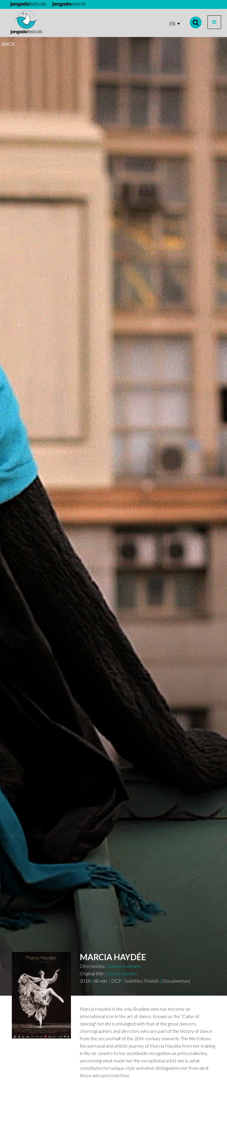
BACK (8, 44)
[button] (214, 22)
